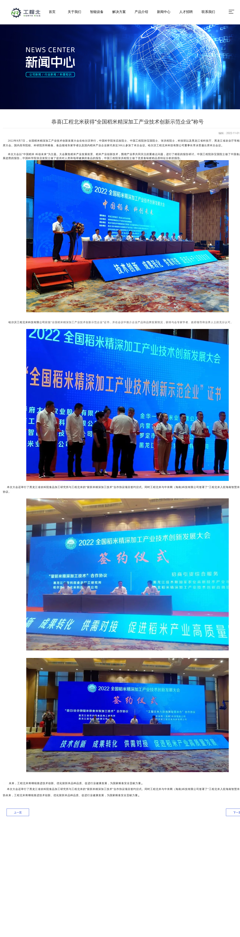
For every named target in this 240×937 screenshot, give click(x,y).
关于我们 (74, 12)
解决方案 (119, 12)
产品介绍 (141, 12)
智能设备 (97, 12)
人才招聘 (186, 12)
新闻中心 (163, 12)
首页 (52, 12)
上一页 (18, 812)
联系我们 (208, 12)
